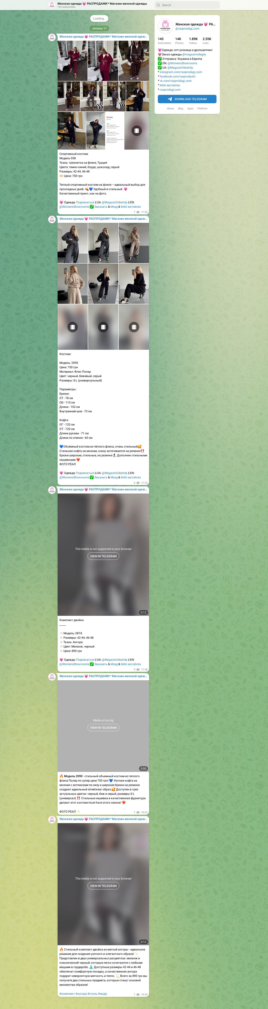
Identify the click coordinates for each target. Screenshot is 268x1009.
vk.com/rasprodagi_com (176, 80)
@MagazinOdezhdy (180, 67)
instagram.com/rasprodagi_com (181, 72)
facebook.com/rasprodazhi (177, 76)
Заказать (100, 206)
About (170, 108)
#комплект (67, 993)
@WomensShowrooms (182, 63)
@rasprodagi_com (187, 28)
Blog (180, 108)
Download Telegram (187, 99)
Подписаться (85, 202)
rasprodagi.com (170, 89)
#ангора (81, 993)
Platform (202, 108)
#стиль (92, 993)
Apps (190, 108)
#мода (102, 993)
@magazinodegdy (194, 54)
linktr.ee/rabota (170, 85)
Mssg (114, 206)
